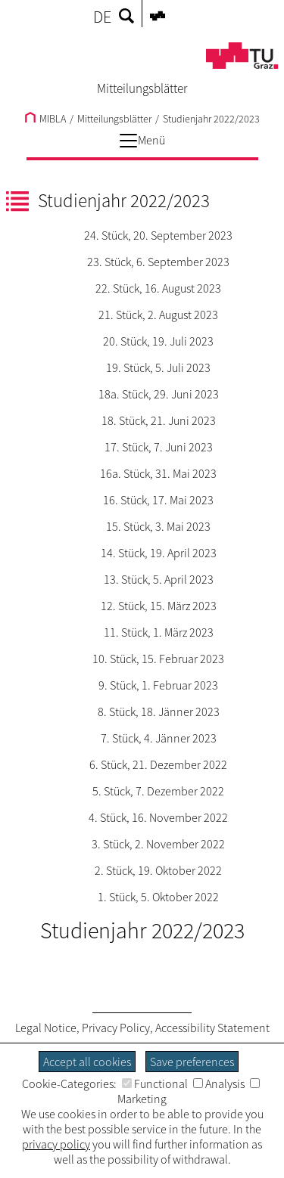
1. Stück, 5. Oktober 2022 (158, 896)
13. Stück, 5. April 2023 (159, 579)
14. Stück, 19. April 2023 (159, 552)
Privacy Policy (116, 1027)
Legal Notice (45, 1027)
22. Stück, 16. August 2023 (158, 288)
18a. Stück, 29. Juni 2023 (158, 393)
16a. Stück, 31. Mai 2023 (158, 473)
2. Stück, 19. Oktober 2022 (158, 870)
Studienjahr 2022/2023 (211, 119)
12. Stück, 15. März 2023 (159, 605)
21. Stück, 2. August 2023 (158, 314)
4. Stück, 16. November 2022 (158, 817)
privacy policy (56, 1144)
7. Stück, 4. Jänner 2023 (159, 738)
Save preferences (192, 1061)
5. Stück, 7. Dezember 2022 (158, 790)
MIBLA (45, 119)
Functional (155, 1083)
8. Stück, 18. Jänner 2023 (159, 711)
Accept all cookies (87, 1061)
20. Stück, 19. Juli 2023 (158, 341)
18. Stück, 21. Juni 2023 (158, 420)
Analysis (219, 1083)
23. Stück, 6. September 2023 (158, 261)
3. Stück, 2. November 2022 (158, 843)
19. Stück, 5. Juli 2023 (158, 367)
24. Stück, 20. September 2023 (158, 235)
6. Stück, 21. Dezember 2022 (158, 764)
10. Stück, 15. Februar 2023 (158, 658)
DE (102, 16)
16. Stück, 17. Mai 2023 (158, 499)
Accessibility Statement (212, 1027)
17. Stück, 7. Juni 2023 (159, 446)
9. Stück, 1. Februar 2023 (158, 685)
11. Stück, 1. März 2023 (159, 632)
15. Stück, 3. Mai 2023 (158, 526)
